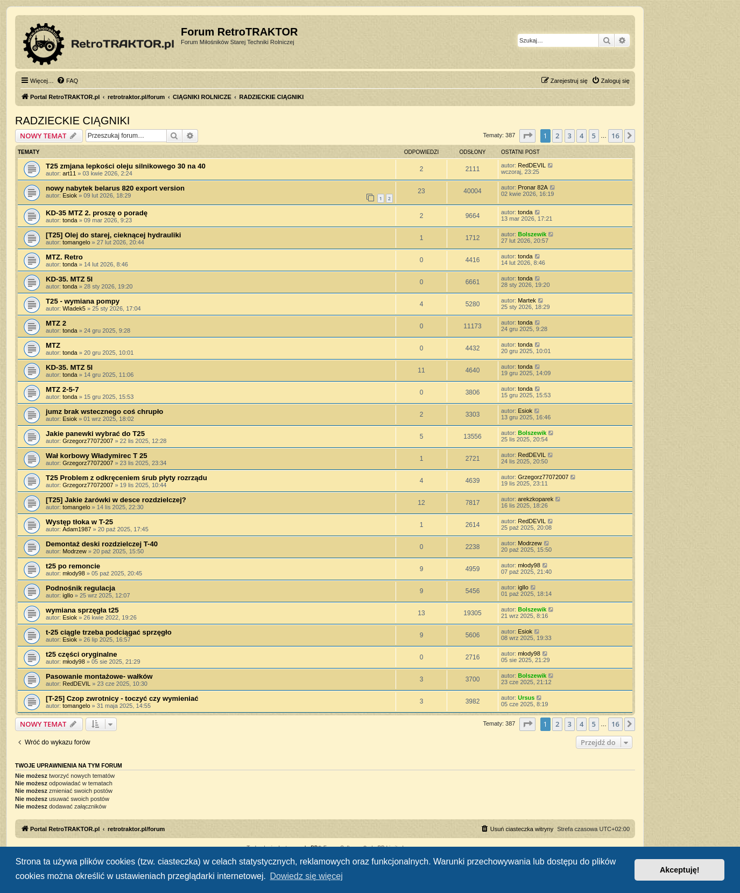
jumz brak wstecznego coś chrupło (104, 411)
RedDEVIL (532, 165)
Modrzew (74, 551)
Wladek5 (74, 308)
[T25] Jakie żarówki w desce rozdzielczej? (116, 500)
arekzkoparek (535, 499)
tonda (69, 220)
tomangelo (76, 242)
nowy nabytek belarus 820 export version (115, 188)
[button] (527, 135)
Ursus (526, 697)
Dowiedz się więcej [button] (306, 876)
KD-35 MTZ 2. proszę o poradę (96, 213)
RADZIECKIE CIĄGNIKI (72, 120)
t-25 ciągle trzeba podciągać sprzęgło (109, 632)
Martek (527, 300)
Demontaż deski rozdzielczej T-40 (102, 544)
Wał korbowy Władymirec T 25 (96, 456)
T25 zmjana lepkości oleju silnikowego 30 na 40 (126, 166)
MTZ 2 (56, 323)
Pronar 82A (533, 187)
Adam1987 (76, 529)
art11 (69, 173)
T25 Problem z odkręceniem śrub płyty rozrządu (126, 478)
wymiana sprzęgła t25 (82, 610)
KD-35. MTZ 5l (69, 279)
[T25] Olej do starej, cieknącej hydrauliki (113, 235)
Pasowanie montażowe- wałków (99, 676)
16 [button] (615, 135)
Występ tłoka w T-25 (79, 522)
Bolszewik (532, 234)
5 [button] (594, 135)
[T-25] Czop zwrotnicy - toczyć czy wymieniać (122, 698)
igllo (67, 595)
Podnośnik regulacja (80, 588)
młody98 (73, 573)
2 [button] (557, 135)
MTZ (53, 345)
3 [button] (570, 135)
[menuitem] (67, 80)
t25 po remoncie (73, 566)
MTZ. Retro (64, 257)
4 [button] (581, 135)
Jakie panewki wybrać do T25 (95, 434)
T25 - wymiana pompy (82, 301)
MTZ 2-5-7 (62, 389)
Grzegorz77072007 (87, 441)
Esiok (69, 195)
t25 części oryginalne (81, 654)
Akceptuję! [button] (680, 870)
